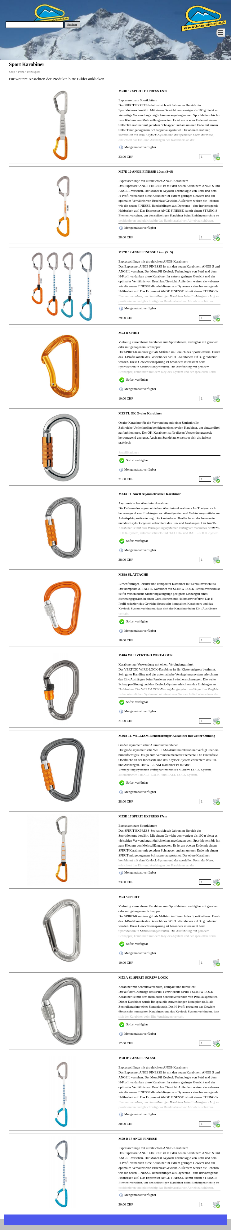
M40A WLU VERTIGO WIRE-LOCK (145, 655)
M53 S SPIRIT (129, 897)
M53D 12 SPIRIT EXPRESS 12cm (142, 91)
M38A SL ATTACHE (133, 574)
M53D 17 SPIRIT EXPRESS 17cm (142, 816)
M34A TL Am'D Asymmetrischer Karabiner (149, 494)
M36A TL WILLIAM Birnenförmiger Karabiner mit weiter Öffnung (166, 735)
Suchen (72, 24)
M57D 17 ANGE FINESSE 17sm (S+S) (145, 252)
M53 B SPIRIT (129, 332)
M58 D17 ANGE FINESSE (137, 1058)
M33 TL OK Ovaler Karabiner (140, 413)
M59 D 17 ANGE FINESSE (137, 1138)
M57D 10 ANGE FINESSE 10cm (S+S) (145, 171)
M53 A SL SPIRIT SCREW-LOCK (143, 977)
